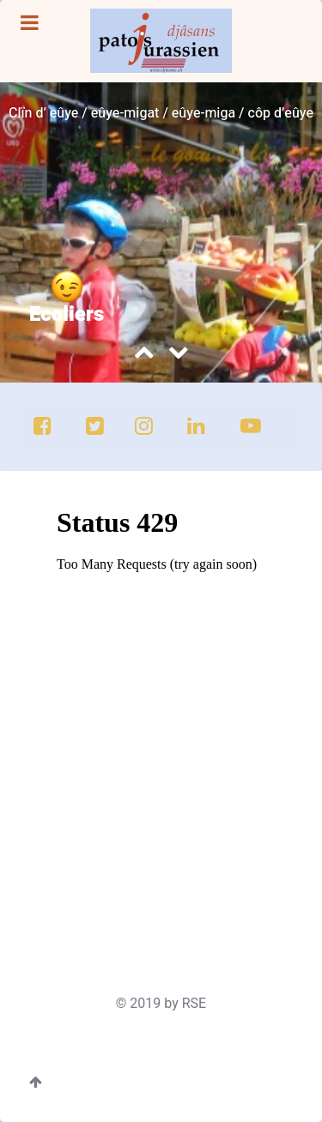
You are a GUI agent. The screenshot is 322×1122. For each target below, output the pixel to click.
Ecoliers (66, 314)
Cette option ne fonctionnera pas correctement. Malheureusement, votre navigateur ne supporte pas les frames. (166, 714)
